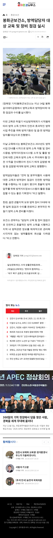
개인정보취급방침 (40, 504)
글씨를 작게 (38, 37)
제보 (27, 504)
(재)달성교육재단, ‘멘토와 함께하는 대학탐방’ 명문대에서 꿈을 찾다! (25, 269)
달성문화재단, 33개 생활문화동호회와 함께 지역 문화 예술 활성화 (25, 265)
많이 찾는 (13, 305)
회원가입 (19, 504)
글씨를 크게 (42, 37)
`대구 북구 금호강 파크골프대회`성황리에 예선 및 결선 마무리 (25, 273)
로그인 (0, 7)
